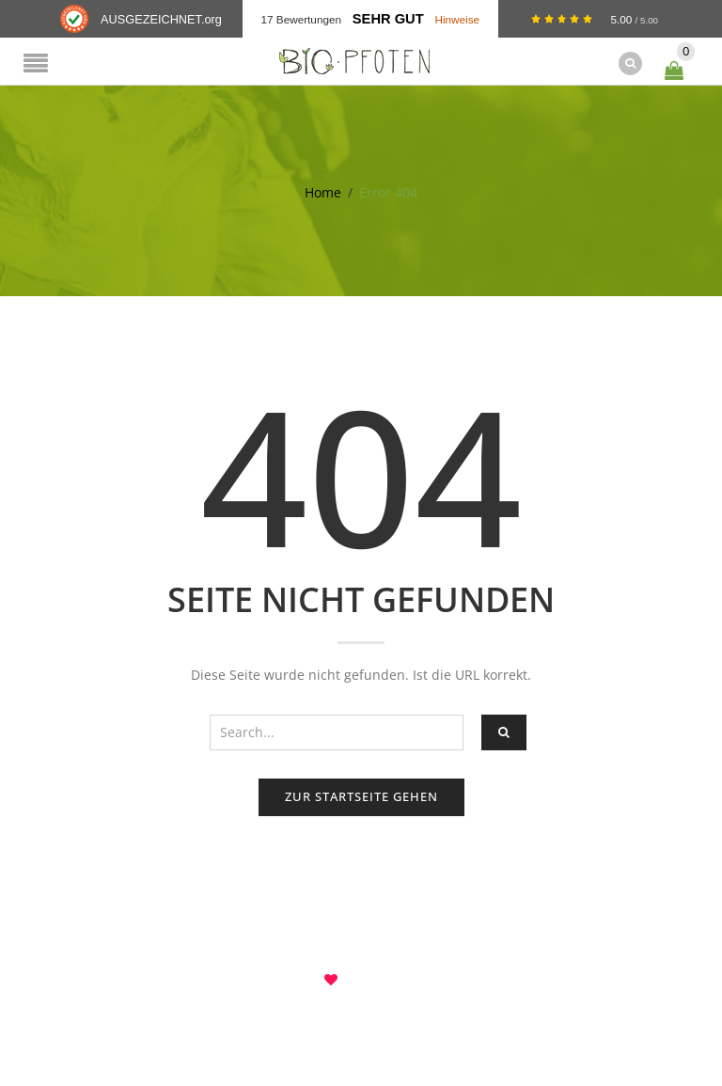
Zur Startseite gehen (361, 796)
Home (323, 192)
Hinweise (456, 19)
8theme (361, 979)
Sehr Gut (388, 18)
